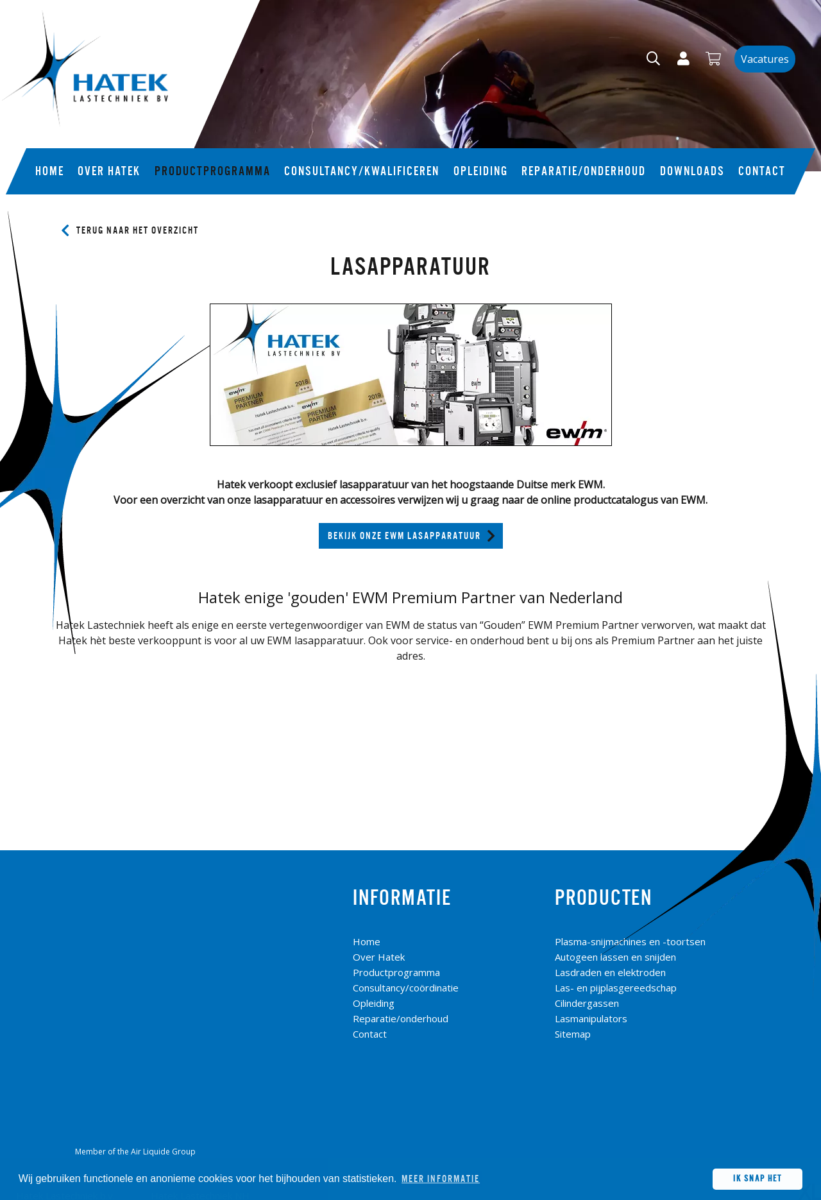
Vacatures (765, 59)
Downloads (692, 171)
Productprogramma (213, 171)
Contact (762, 171)
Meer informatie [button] (441, 1179)
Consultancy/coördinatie (406, 987)
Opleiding (480, 171)
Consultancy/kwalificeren (361, 171)
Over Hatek (109, 171)
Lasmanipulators (591, 1018)
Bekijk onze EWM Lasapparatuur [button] (404, 536)
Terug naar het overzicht (137, 230)
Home (49, 171)
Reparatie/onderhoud (583, 171)
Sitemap (573, 1033)
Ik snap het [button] (757, 1178)
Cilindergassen (587, 1003)
